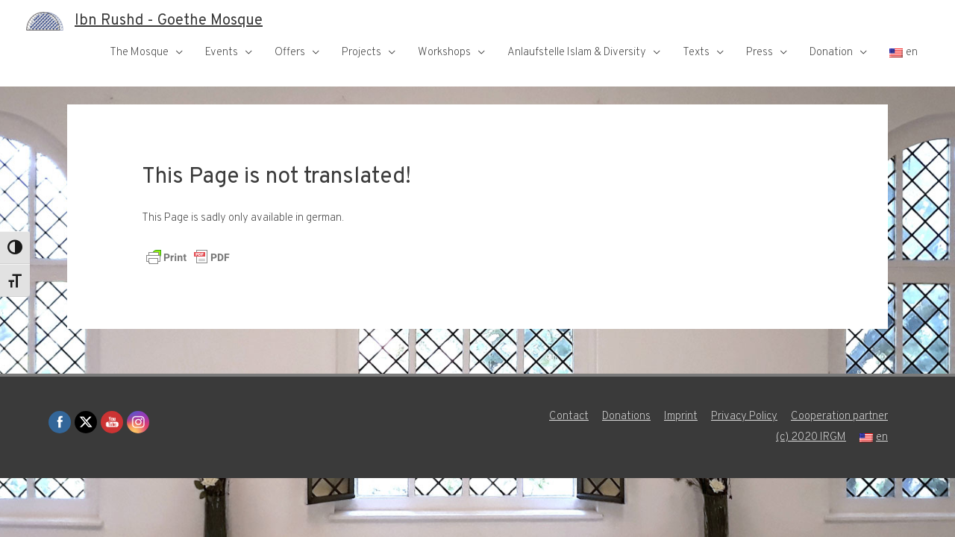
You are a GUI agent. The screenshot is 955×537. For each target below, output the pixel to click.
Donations (626, 416)
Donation (831, 52)
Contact (569, 416)
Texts (696, 52)
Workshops (444, 52)
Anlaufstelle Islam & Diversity (576, 52)
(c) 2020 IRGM (811, 437)
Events (221, 52)
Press (759, 52)
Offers (290, 52)
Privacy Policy (744, 416)
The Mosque (139, 52)
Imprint (681, 416)
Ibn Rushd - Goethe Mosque (169, 21)
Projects (361, 52)
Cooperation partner (839, 416)
